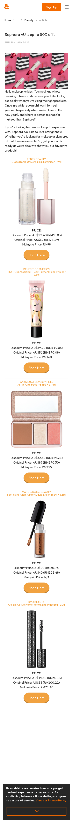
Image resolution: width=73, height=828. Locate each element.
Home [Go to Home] (7, 20)
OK (36, 811)
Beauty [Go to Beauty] (29, 20)
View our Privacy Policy (51, 800)
